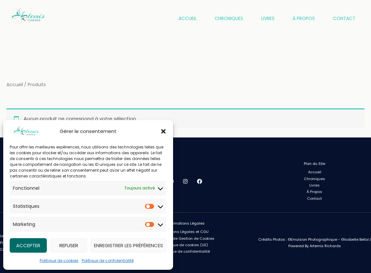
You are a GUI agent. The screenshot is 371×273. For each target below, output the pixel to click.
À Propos (304, 18)
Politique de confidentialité (108, 260)
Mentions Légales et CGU (185, 231)
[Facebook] (199, 181)
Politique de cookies (59, 260)
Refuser (68, 245)
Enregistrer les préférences (128, 245)
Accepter (28, 245)
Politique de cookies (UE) (185, 245)
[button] (163, 131)
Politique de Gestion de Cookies (185, 238)
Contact (344, 18)
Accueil (188, 18)
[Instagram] (185, 181)
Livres (267, 18)
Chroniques (229, 18)
